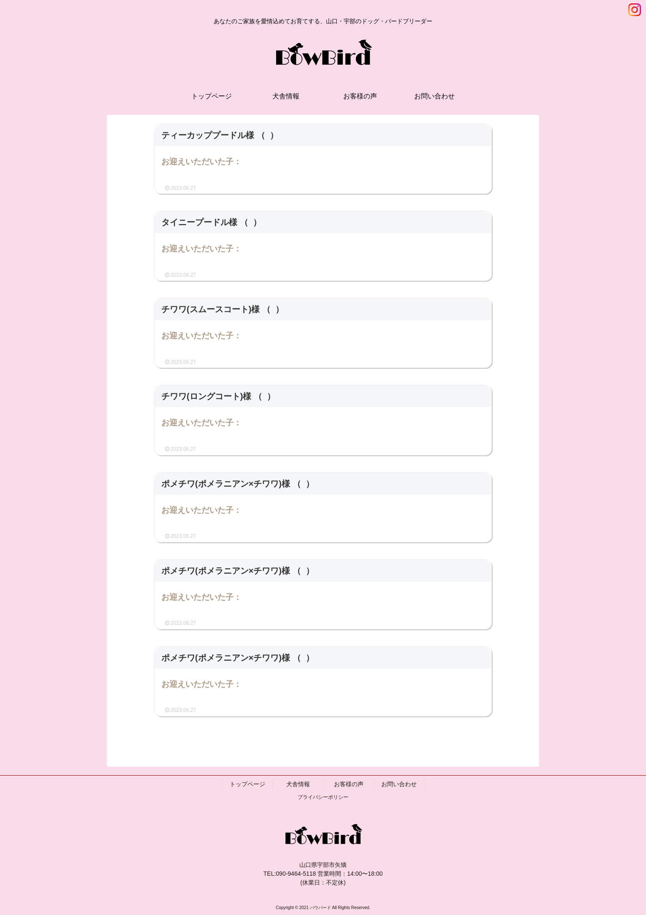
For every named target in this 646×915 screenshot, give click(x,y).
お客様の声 (349, 784)
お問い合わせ (399, 784)
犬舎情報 (298, 784)
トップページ (247, 784)
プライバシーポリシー (323, 797)
